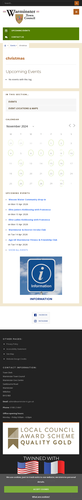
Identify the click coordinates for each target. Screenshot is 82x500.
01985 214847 (15, 407)
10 (71, 153)
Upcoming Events (16, 30)
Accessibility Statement (16, 349)
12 (21, 163)
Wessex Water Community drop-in (27, 199)
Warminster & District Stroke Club (27, 229)
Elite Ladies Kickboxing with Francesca (29, 219)
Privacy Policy (12, 344)
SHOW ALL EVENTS (18, 249)
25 (10, 183)
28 (10, 143)
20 (31, 173)
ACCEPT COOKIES (41, 489)
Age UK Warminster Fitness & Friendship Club (33, 239)
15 (51, 163)
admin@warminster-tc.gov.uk (21, 401)
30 (61, 183)
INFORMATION (41, 299)
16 (61, 163)
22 (51, 173)
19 (21, 173)
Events (13, 45)
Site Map (10, 354)
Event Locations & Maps (23, 108)
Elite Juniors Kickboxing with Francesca (30, 209)
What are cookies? (41, 496)
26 (21, 183)
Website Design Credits (16, 359)
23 (61, 173)
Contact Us (13, 37)
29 (21, 143)
